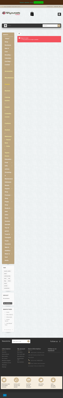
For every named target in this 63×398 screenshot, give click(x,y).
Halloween (8, 182)
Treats (7, 240)
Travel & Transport (8, 236)
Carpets (7, 107)
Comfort (7, 64)
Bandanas (8, 45)
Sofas (8, 146)
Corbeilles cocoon (8, 115)
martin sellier (7, 271)
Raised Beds (8, 141)
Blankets (7, 90)
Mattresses (8, 136)
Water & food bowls (7, 257)
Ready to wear (7, 209)
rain (9, 278)
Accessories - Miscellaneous (9, 74)
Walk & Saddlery (7, 249)
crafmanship (7, 276)
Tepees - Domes (7, 154)
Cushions (8, 123)
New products (5, 354)
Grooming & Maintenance (9, 176)
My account (21, 349)
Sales (6, 214)
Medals (7, 185)
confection (6, 288)
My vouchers (20, 362)
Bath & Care (7, 50)
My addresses (20, 356)
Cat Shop (7, 61)
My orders (19, 352)
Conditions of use (6, 362)
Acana (7, 312)
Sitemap (4, 367)
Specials (4, 352)
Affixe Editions (9, 314)
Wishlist (5, 295)
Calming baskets (7, 99)
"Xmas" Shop (7, 40)
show (9, 281)
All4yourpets (9, 317)
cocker (5, 285)
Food (6, 162)
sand (5, 273)
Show (6, 218)
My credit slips (21, 354)
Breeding (7, 55)
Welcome (4, 364)
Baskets (7, 84)
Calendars (8, 58)
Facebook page (38, 2)
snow (5, 283)
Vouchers (8, 244)
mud (5, 278)
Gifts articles (7, 167)
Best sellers (5, 356)
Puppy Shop (7, 203)
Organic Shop (7, 190)
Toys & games (7, 229)
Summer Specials (7, 223)
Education (8, 159)
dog (5, 281)
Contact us (49, 6)
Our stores (4, 358)
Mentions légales (6, 360)
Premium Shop (7, 196)
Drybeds (7, 130)
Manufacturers (7, 309)
